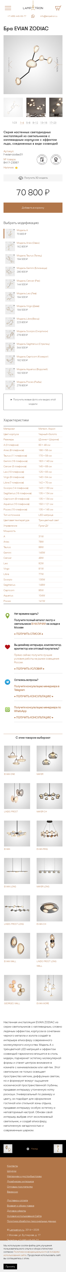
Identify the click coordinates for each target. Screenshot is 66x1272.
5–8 (28, 122)
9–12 (35, 122)
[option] (33, 64)
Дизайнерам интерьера (20, 1181)
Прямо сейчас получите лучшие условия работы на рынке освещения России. (36, 658)
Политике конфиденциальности (30, 1252)
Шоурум (11, 1171)
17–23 (52, 122)
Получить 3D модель (33, 178)
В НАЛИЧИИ (38, 623)
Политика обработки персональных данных (31, 1221)
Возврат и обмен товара (20, 1205)
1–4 (22, 122)
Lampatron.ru (17, 1229)
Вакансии (12, 1191)
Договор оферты (16, 1210)
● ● (33, 696)
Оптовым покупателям (20, 1186)
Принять (10, 1266)
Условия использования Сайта (24, 1216)
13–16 (43, 122)
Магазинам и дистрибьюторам (24, 1176)
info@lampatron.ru (48, 16)
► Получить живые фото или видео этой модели (33, 401)
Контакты (12, 1165)
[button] (10, 64)
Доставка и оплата (17, 1200)
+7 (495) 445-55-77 (17, 16)
